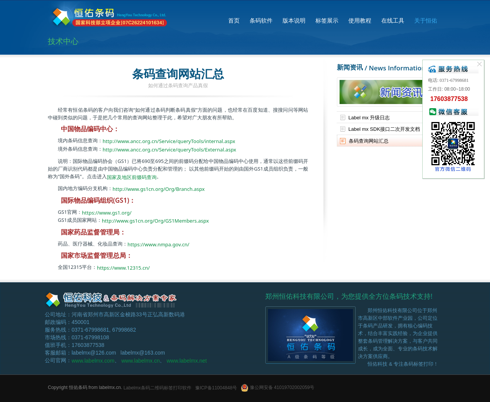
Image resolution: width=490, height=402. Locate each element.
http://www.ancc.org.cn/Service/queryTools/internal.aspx (169, 141)
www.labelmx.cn (140, 361)
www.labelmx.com (93, 361)
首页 (234, 20)
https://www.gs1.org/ (107, 212)
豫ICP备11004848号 (216, 387)
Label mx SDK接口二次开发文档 (384, 129)
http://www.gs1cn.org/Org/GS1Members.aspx (155, 220)
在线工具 (392, 20)
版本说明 (294, 20)
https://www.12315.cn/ (123, 267)
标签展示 (326, 20)
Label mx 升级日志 (369, 117)
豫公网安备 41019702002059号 (277, 387)
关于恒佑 (425, 20)
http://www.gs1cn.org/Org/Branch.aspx (159, 189)
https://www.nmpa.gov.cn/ (158, 244)
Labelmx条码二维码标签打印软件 (157, 387)
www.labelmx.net (187, 361)
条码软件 (261, 20)
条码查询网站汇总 (369, 140)
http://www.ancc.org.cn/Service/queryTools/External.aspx (169, 149)
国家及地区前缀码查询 (132, 176)
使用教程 (359, 20)
